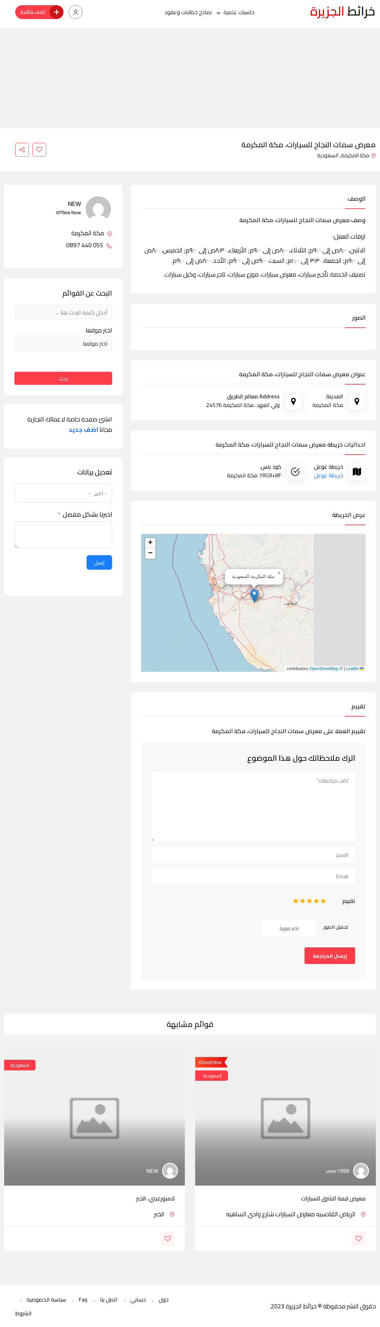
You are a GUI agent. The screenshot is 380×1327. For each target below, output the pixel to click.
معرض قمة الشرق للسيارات (333, 1198)
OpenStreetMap (324, 668)
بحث (63, 378)
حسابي (138, 1299)
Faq (83, 1299)
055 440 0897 (89, 245)
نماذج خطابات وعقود (188, 12)
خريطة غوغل (328, 475)
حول (164, 1299)
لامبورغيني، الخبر (155, 1198)
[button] (254, 596)
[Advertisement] (190, 76)
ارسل (99, 562)
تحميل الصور (335, 926)
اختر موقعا (99, 330)
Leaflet (355, 668)
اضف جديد (83, 430)
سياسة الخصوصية (46, 1299)
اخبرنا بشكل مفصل (87, 514)
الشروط (23, 1313)
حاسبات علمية (238, 12)
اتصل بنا (109, 1299)
